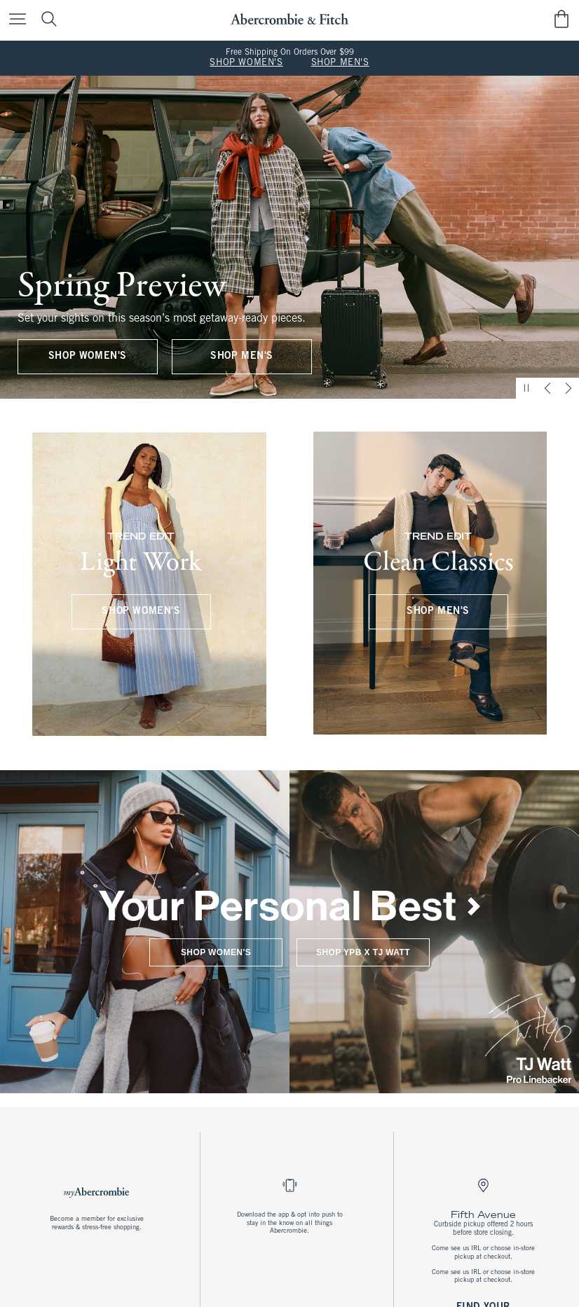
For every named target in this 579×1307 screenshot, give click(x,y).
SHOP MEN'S (340, 63)
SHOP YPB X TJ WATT (363, 952)
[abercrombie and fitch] (289, 19)
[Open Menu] (14, 20)
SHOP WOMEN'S (246, 63)
